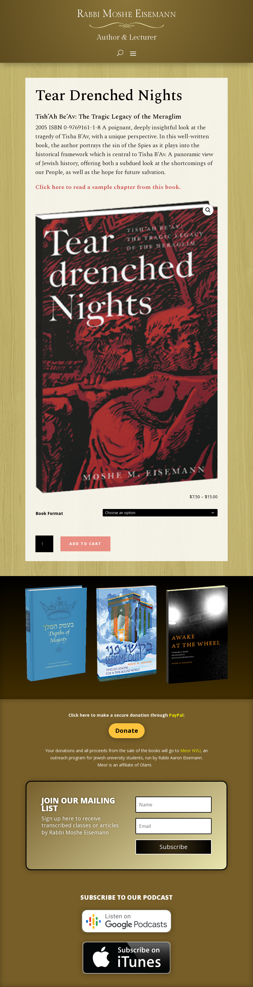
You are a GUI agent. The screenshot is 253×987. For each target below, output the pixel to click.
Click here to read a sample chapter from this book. (108, 187)
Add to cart (85, 543)
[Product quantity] (44, 544)
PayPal (176, 715)
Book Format (49, 513)
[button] (208, 210)
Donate (126, 731)
